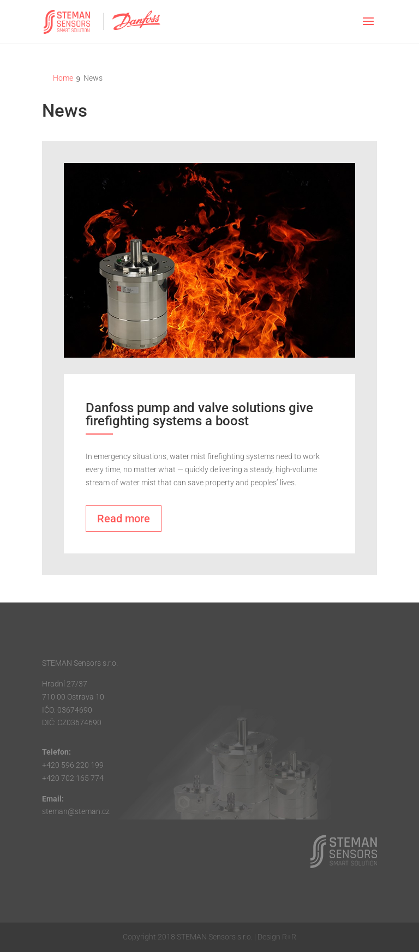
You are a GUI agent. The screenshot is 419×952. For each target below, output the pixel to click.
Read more (123, 518)
